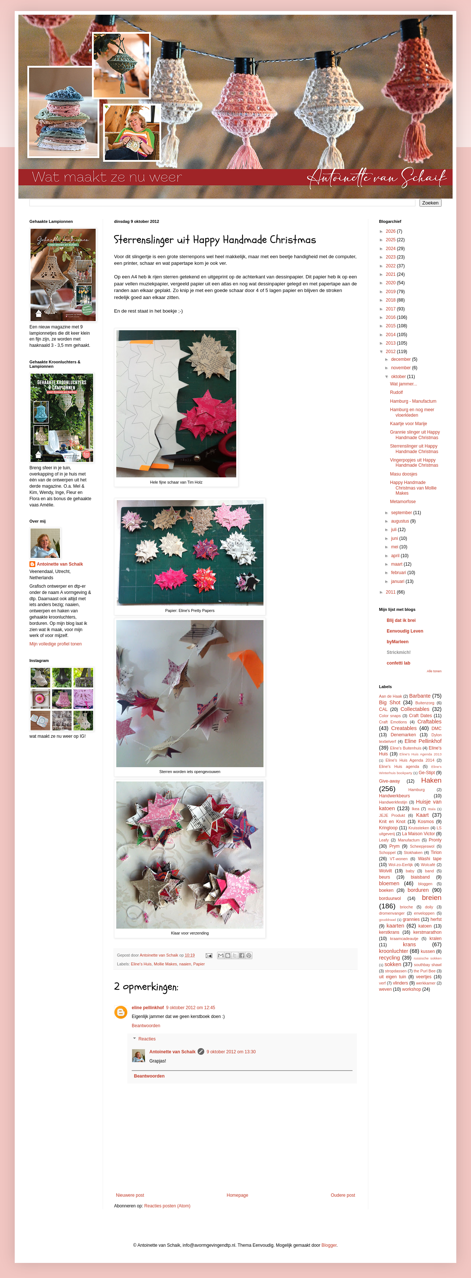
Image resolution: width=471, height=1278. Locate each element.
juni (395, 538)
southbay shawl (428, 964)
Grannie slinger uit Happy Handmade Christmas (415, 435)
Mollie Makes (165, 964)
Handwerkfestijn (393, 802)
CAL (383, 709)
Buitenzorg (425, 703)
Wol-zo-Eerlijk (401, 864)
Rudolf (396, 392)
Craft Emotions (393, 722)
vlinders (400, 983)
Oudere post (343, 1195)
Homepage (237, 1195)
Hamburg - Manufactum (413, 401)
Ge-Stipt (427, 772)
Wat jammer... (403, 384)
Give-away (389, 781)
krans (409, 944)
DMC (437, 728)
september (402, 512)
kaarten (395, 926)
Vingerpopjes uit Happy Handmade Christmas (414, 463)
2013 (391, 343)
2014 (391, 334)
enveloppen (424, 913)
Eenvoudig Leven (405, 631)
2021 (391, 274)
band (429, 871)
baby (410, 871)
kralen (435, 938)
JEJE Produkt (392, 815)
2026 (391, 231)
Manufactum (408, 840)
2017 (391, 309)
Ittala (432, 809)
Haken (431, 780)
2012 (391, 351)
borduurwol (390, 898)
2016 (391, 317)
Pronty (435, 840)
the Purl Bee (424, 971)
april (396, 555)
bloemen (389, 883)
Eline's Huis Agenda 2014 (410, 760)
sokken (393, 964)
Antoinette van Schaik (172, 1051)
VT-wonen (399, 859)
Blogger (329, 1245)
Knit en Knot (392, 821)
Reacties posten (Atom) (167, 1205)
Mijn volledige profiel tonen (55, 644)
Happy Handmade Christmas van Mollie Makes (413, 488)
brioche (406, 907)
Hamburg (416, 789)
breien (432, 897)
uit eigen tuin (392, 976)
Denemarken (403, 734)
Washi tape (430, 858)
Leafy (384, 840)
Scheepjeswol (422, 846)
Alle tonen (434, 671)
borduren (418, 890)
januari (398, 581)
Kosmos (426, 821)
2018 (391, 300)
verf (382, 983)
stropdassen (396, 971)
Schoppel (387, 852)
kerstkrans (389, 932)
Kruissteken (418, 828)
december (401, 359)
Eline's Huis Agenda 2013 (421, 754)
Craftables (429, 722)
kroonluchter (393, 951)
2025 (391, 239)
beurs (384, 877)
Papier (199, 964)
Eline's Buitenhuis (405, 748)
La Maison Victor (418, 833)
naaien (185, 964)
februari (399, 572)
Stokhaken (413, 852)
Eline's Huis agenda (399, 766)
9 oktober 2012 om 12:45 (190, 1007)
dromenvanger (392, 913)
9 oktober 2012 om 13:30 (230, 1051)
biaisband (420, 877)
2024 (391, 248)
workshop (411, 989)
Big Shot (389, 702)
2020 (391, 282)
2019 (391, 291)
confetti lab (398, 663)
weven (385, 989)
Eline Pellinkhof (423, 741)
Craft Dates (420, 715)
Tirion (436, 852)
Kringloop (388, 827)
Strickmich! (399, 652)
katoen (425, 926)
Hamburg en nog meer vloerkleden (412, 412)
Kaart (422, 815)
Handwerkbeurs (394, 795)
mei (395, 546)
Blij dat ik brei (401, 620)
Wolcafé (428, 864)
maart (397, 564)
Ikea (415, 809)
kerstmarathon (427, 932)
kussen (428, 951)
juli (394, 529)
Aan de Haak (390, 696)
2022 (391, 265)
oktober (399, 376)
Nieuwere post (130, 1195)
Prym (394, 846)
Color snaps (390, 715)
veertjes (424, 976)
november (401, 367)
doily (429, 907)
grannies (411, 919)
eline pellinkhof (148, 1007)
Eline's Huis (141, 964)
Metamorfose (403, 501)
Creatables (404, 728)
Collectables (414, 709)
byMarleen (397, 641)
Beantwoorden (146, 1025)
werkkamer (426, 983)
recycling (389, 958)
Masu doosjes (403, 474)
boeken (386, 890)
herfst (436, 919)
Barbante (420, 696)
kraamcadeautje (404, 938)
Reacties (147, 1039)
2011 (391, 592)
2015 (391, 325)
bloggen (425, 884)
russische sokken (428, 958)
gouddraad (387, 920)
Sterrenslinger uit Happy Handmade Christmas (414, 449)
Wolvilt (385, 870)
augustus (400, 521)
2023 (391, 257)
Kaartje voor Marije (408, 423)
